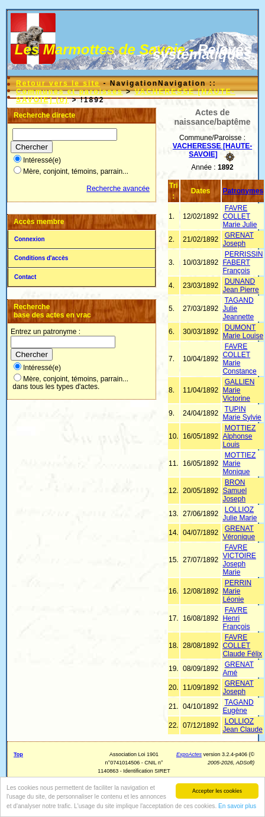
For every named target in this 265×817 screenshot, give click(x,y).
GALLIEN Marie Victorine (238, 390)
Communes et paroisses (69, 91)
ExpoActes (189, 754)
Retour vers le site (58, 83)
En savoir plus (237, 806)
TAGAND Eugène (237, 706)
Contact (25, 277)
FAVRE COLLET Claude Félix (242, 645)
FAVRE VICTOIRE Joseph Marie (239, 559)
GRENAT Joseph (237, 239)
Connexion (29, 239)
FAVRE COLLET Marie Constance (239, 358)
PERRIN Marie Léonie (236, 591)
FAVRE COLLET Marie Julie (239, 216)
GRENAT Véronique (238, 532)
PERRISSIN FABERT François (242, 262)
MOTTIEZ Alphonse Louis (239, 436)
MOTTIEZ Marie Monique (239, 463)
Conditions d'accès (41, 258)
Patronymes (242, 191)
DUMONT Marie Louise (242, 331)
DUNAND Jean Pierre (240, 285)
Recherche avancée (118, 188)
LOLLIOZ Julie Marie (239, 513)
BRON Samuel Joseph (234, 490)
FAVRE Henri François (236, 618)
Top (18, 754)
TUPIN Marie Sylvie (241, 413)
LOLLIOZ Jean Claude (242, 725)
